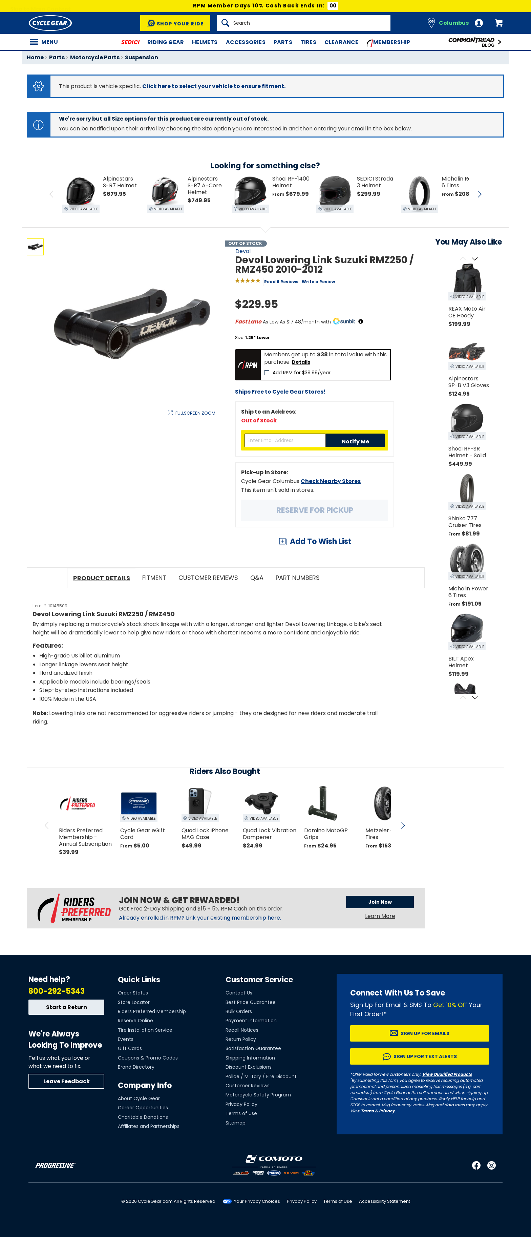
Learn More (380, 916)
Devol (243, 251)
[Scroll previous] (463, 259)
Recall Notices (242, 1030)
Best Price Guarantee (251, 1002)
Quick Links (139, 979)
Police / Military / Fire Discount (261, 1076)
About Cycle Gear (139, 1098)
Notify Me (355, 441)
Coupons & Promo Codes (148, 1057)
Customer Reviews (248, 1085)
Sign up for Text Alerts (425, 1056)
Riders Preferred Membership (152, 1011)
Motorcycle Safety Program (258, 1094)
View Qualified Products (447, 1074)
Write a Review (318, 282)
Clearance (341, 42)
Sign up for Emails (425, 1033)
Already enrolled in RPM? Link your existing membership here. (200, 918)
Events (125, 1039)
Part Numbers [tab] (298, 577)
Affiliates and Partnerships (148, 1126)
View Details (131, 485)
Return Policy (241, 1039)
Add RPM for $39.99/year (302, 372)
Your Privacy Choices (257, 1201)
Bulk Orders (239, 1011)
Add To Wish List (321, 541)
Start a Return (66, 1007)
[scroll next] (403, 825)
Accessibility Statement (384, 1201)
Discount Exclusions (249, 1067)
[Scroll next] (475, 259)
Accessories (246, 42)
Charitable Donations (143, 1117)
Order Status (133, 992)
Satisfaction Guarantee (253, 1048)
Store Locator (134, 1002)
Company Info (145, 1085)
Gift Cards (130, 1048)
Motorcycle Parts (95, 57)
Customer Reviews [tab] (208, 577)
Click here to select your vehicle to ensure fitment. (213, 86)
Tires (308, 42)
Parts (283, 42)
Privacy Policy (241, 1104)
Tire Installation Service (145, 1030)
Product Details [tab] (101, 578)
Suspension (141, 57)
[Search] (303, 23)
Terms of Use (241, 1113)
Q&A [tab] (256, 577)
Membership (388, 42)
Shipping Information (250, 1057)
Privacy (387, 1111)
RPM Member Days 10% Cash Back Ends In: (259, 5)
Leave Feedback (66, 1081)
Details (301, 362)
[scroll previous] (47, 825)
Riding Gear (165, 42)
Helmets (204, 42)
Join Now (380, 902)
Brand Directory (136, 1067)
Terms (367, 1111)
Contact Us (239, 992)
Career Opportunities (143, 1107)
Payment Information (251, 1020)
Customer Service (259, 979)
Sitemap (236, 1122)
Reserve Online (135, 1020)
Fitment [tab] (154, 577)
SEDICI (130, 42)
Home (35, 57)
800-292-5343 (56, 991)
